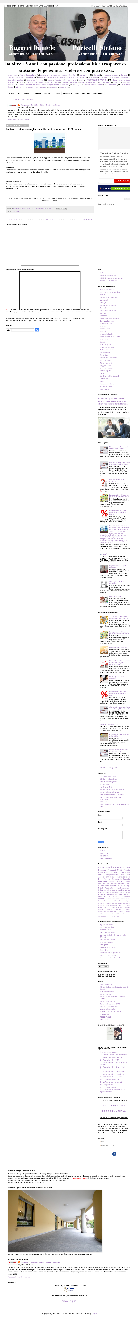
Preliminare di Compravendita (110, 952)
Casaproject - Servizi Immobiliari (23, 99)
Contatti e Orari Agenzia (108, 782)
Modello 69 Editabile (107, 991)
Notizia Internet (104, 82)
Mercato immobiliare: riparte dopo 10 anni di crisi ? (119, 448)
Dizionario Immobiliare (15, 80)
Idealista (103, 331)
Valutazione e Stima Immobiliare (111, 958)
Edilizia (50, 80)
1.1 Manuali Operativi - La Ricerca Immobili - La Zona (118, 617)
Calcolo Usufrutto (106, 994)
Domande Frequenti (35, 80)
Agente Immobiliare (28, 75)
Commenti (104, 1145)
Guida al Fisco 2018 (107, 984)
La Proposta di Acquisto (108, 947)
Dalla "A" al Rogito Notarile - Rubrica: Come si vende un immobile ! (63, 77)
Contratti (124, 75)
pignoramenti (64, 87)
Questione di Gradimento (108, 281)
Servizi (26, 93)
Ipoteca (21, 82)
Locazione (39, 82)
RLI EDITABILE (105, 1020)
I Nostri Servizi (71, 80)
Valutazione (37, 93)
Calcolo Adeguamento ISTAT (110, 1004)
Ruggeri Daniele (105, 366)
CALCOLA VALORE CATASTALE (111, 1012)
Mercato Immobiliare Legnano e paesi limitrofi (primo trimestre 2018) (119, 663)
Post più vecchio (87, 219)
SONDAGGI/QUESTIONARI (107, 912)
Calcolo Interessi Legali (108, 1001)
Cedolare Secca (105, 930)
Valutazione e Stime (31, 87)
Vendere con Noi (106, 386)
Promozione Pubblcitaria (108, 358)
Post (102, 1142)
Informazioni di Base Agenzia (110, 337)
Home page (10, 93)
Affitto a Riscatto (12, 75)
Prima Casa (116, 82)
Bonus (64, 75)
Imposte (81, 80)
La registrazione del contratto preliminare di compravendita (119, 496)
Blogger (94, 1313)
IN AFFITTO (104, 853)
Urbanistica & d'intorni (108, 896)
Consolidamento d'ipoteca (118, 647)
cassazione (43, 87)
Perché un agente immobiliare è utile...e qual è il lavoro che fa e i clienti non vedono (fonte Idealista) (113, 401)
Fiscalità (58, 80)
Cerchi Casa (67, 93)
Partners (57, 93)
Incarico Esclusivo (106, 942)
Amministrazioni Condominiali (49, 75)
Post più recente (12, 219)
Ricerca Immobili (106, 363)
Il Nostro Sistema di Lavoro (109, 792)
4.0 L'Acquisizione (106, 1085)
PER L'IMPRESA (106, 858)
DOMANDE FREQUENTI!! (109, 768)
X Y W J (123, 1111)
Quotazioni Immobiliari (108, 1009)
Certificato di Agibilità (107, 932)
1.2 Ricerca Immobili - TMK (109, 1060)
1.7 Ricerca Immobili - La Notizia (111, 1077)
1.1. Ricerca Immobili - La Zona (111, 1057)
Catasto (71, 75)
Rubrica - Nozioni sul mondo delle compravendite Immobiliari (43, 85)
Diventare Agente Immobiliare (119, 77)
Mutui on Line (105, 1014)
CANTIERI (103, 851)
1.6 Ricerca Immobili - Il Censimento (112, 1074)
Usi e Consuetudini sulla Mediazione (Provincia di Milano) (117, 512)
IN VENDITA (104, 856)
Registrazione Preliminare (109, 955)
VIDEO (109, 907)
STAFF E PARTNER (107, 368)
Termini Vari (111, 85)
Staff (19, 93)
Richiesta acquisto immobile (109, 275)
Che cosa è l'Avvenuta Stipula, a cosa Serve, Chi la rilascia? (119, 463)
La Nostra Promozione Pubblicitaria (112, 795)
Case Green (111, 914)
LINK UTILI (29, 82)
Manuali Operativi (53, 82)
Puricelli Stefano (105, 360)
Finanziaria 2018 (106, 324)
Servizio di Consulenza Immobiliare (117, 582)
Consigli (97, 75)
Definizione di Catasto (107, 939)
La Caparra (104, 945)
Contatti (47, 93)
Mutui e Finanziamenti (87, 82)
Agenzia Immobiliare (107, 927)
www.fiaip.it (69, 1301)
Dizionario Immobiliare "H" (109, 724)
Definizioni (94, 77)
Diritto (104, 77)
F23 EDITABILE (105, 1017)
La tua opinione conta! (107, 273)
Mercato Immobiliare (70, 82)
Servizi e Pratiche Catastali (93, 85)
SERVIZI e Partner (115, 597)
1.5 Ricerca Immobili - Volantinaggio (112, 1071)
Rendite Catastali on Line (108, 1006)
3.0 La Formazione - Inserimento (111, 1082)
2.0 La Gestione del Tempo (109, 1079)
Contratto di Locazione (16, 77)
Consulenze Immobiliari (111, 75)
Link (77, 93)
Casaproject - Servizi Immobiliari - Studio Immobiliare (40, 105)
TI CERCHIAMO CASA (108, 776)
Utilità (18, 87)
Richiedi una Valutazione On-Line (111, 278)
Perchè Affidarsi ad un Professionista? (113, 789)
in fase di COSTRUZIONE (109, 1052)
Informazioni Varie (96, 79)
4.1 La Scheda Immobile (108, 1087)
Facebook (103, 802)
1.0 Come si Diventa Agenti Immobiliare (113, 1055)
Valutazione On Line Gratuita (92, 93)
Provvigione (104, 950)
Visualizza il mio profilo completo (19, 119)
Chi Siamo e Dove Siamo (108, 297)
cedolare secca (53, 87)
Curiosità (31, 77)
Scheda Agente (77, 85)
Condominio (85, 75)
